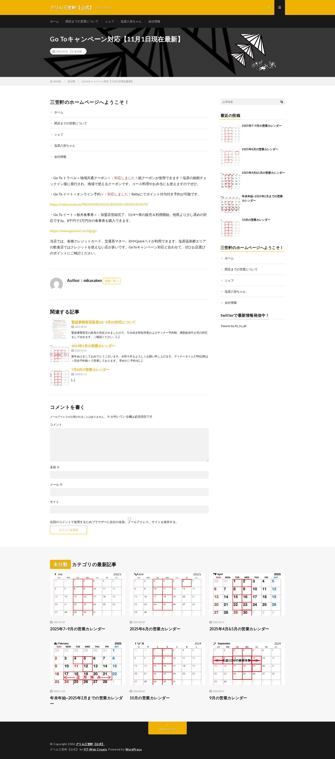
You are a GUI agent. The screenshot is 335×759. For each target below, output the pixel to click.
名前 (55, 467)
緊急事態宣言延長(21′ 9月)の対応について (103, 322)
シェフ (109, 21)
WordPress (133, 749)
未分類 (78, 51)
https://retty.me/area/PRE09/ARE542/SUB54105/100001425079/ (99, 204)
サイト (54, 501)
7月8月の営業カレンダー (90, 369)
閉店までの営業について (82, 21)
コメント (56, 424)
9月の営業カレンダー (228, 698)
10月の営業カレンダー (256, 219)
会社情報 (154, 21)
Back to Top (168, 729)
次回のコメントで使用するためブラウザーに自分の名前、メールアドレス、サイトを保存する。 (114, 521)
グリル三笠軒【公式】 (90, 744)
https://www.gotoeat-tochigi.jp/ (73, 231)
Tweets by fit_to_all (233, 326)
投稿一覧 (110, 281)
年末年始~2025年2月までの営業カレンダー (86, 701)
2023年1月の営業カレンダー (93, 346)
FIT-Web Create (95, 749)
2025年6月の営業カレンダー (260, 149)
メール (56, 484)
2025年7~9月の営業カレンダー (262, 125)
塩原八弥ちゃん (131, 21)
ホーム (54, 21)
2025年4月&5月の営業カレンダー (263, 172)
